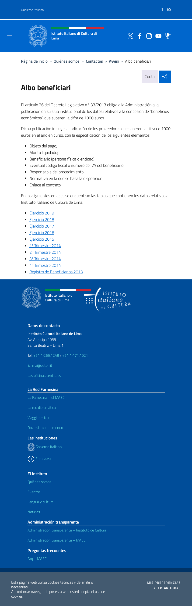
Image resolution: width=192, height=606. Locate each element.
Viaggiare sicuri (39, 417)
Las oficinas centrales (44, 375)
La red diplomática (42, 407)
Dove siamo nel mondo (45, 427)
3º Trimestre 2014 (45, 259)
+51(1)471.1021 (75, 355)
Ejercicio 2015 (41, 239)
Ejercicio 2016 (41, 232)
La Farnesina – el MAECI (47, 397)
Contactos (94, 61)
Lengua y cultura (40, 502)
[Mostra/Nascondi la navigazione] (9, 35)
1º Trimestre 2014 (45, 245)
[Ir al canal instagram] (148, 35)
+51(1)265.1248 (46, 355)
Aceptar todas (167, 588)
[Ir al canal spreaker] (166, 35)
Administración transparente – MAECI (57, 540)
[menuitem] (164, 8)
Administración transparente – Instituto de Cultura (67, 530)
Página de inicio (34, 61)
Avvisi (114, 61)
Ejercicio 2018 (41, 219)
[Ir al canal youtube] (157, 35)
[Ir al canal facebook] (138, 35)
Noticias (34, 512)
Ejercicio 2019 (41, 213)
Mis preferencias (164, 582)
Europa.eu (39, 458)
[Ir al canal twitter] (129, 35)
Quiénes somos (67, 61)
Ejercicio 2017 (41, 226)
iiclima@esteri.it (40, 365)
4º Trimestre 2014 (45, 265)
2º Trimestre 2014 (45, 252)
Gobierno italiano (32, 9)
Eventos (34, 492)
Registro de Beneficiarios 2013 (56, 272)
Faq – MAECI (38, 558)
